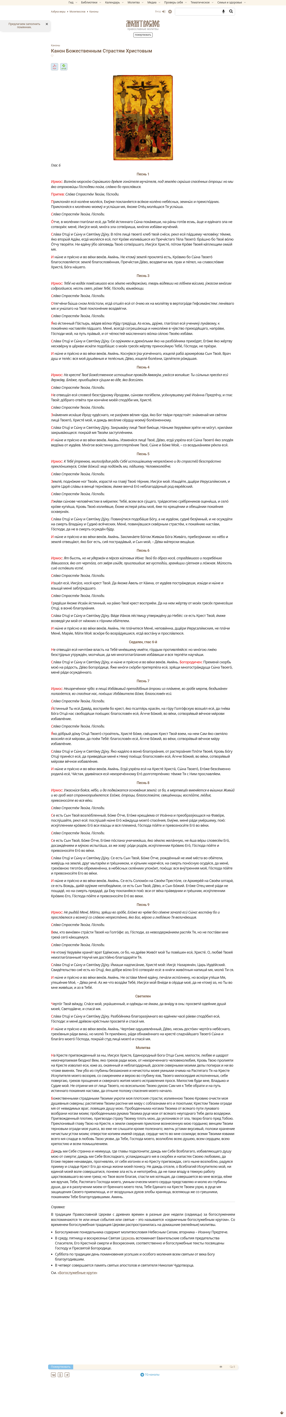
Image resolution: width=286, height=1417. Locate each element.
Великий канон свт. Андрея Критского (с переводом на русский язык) (126, 1398)
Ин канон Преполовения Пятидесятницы (103, 1403)
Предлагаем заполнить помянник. (24, 25)
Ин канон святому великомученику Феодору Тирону (112, 1412)
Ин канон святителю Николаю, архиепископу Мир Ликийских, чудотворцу (130, 1407)
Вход (147, 11)
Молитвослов (143, 23)
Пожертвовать (143, 34)
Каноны (68, 45)
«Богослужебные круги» (91, 1379)
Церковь (141, 1344)
